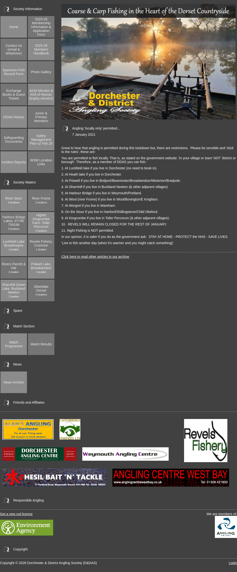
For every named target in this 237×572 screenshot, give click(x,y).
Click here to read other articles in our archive (95, 257)
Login (233, 563)
